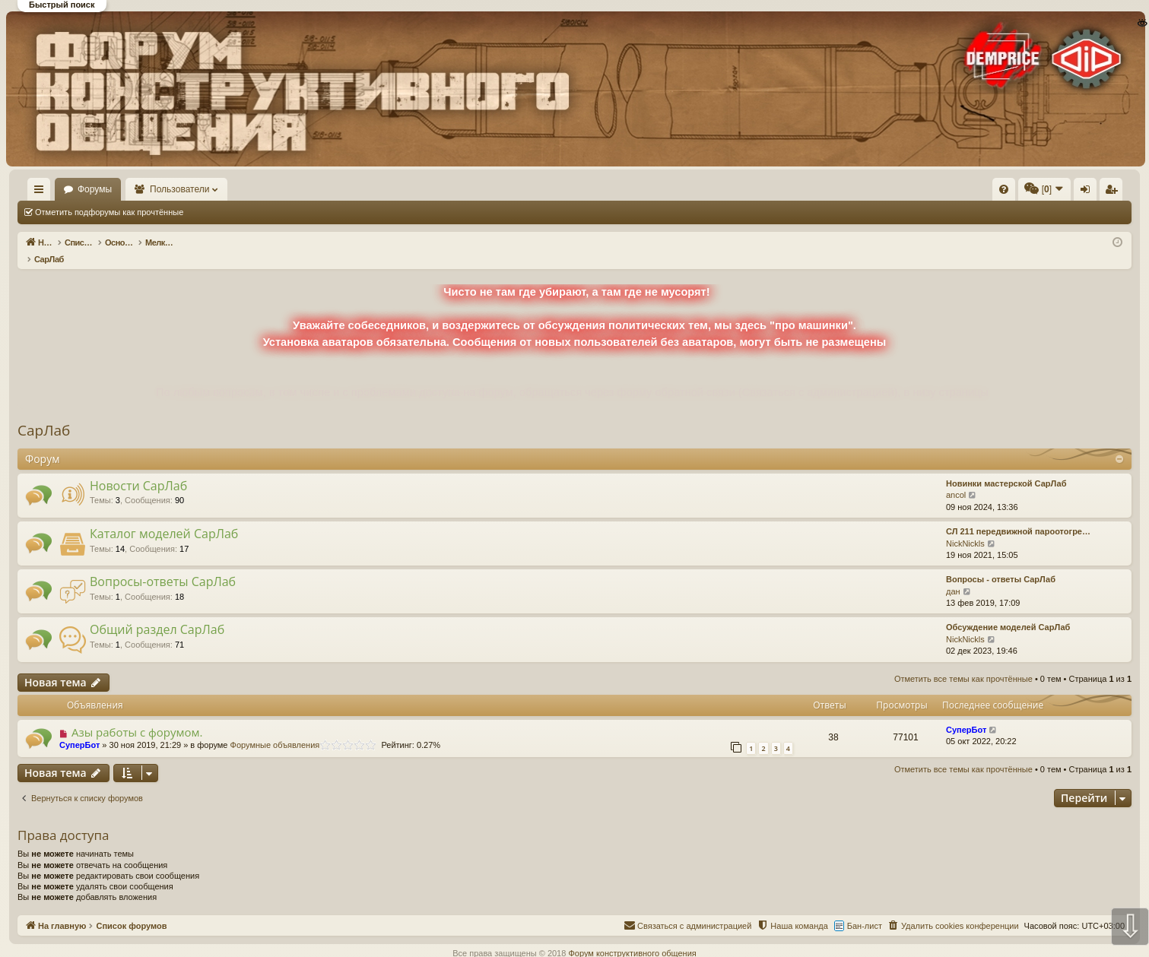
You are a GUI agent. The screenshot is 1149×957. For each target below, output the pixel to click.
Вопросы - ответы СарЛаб (1000, 563)
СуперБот (79, 729)
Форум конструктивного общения (632, 937)
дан (953, 575)
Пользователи (224, 189)
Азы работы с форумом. (137, 716)
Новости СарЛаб (138, 469)
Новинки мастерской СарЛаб (1006, 467)
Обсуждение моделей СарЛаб (1008, 611)
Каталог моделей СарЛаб (164, 517)
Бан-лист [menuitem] (864, 909)
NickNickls (965, 527)
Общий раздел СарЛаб (157, 613)
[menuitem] (774, 189)
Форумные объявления (275, 729)
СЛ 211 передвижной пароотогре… (1018, 515)
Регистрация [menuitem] (1005, 192)
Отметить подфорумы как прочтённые (109, 212)
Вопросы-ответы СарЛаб (163, 565)
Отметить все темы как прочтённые (274, 212)
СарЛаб (43, 414)
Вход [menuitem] (980, 192)
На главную (61, 189)
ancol (956, 478)
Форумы (139, 189)
